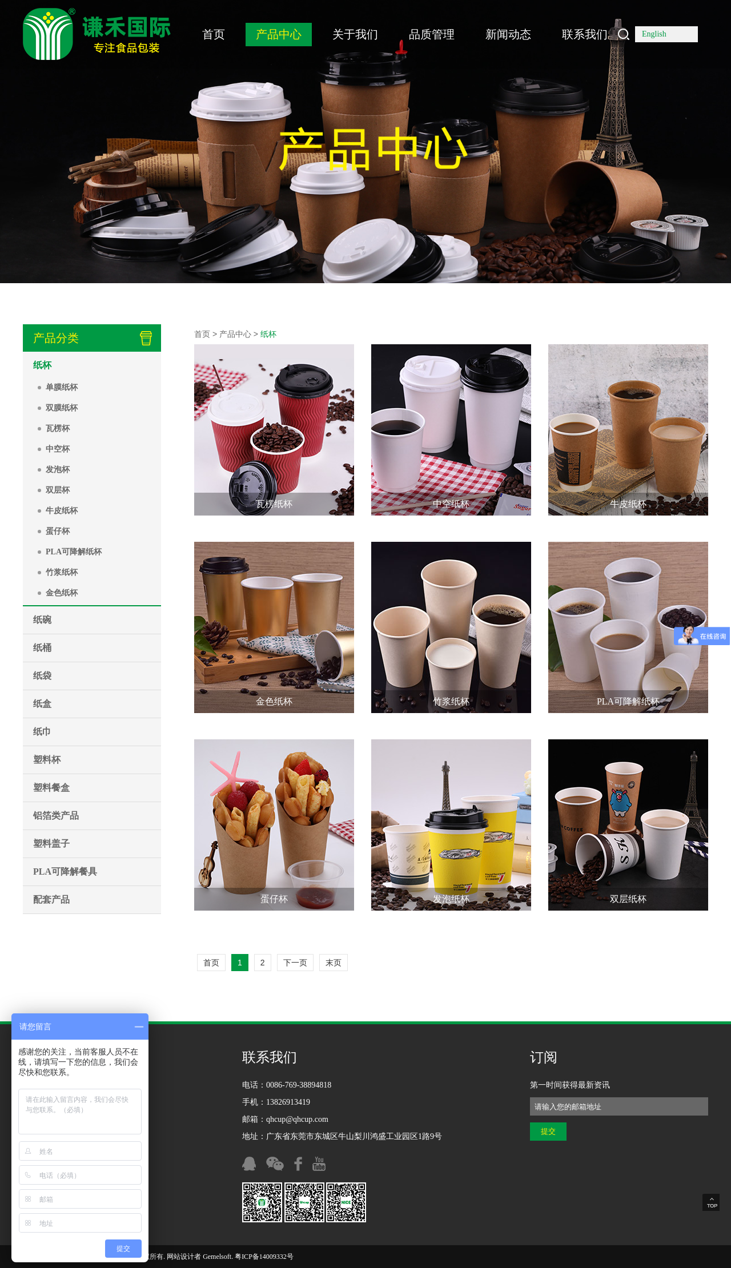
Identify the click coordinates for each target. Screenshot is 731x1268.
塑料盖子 (51, 843)
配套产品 (51, 899)
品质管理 (432, 34)
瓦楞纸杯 (274, 504)
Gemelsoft (217, 1257)
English (654, 34)
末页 (334, 962)
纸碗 (42, 620)
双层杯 (58, 490)
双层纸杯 (628, 899)
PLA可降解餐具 (65, 871)
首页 (213, 34)
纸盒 (42, 704)
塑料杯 (47, 759)
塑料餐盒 (51, 787)
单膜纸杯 (62, 387)
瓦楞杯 (58, 428)
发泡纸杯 (451, 899)
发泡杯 (58, 469)
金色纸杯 (62, 593)
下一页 (295, 962)
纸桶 (42, 648)
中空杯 (58, 449)
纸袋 (42, 676)
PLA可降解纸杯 (74, 552)
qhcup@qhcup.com (297, 1119)
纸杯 (42, 365)
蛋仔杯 (58, 531)
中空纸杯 (451, 504)
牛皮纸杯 (62, 510)
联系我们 (585, 34)
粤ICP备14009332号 (264, 1257)
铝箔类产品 (56, 815)
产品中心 (279, 34)
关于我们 (355, 34)
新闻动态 (508, 34)
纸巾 (42, 731)
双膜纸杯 (62, 408)
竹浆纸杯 (62, 572)
